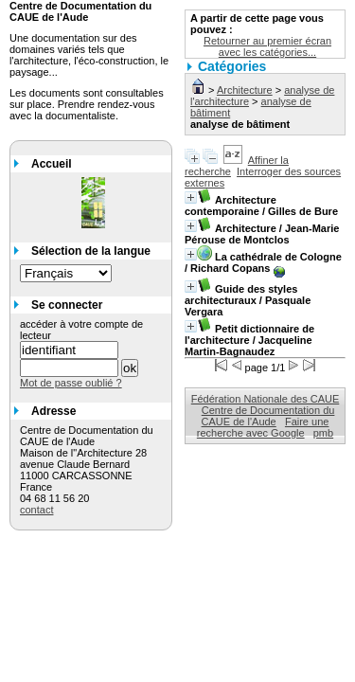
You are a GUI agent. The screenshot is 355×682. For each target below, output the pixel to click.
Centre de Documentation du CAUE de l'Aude (268, 415)
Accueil (51, 163)
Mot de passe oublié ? (71, 382)
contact (36, 509)
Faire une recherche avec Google (263, 427)
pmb (323, 433)
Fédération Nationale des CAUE (265, 398)
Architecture (245, 90)
